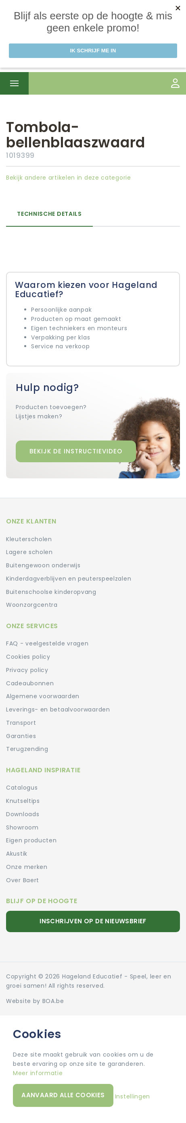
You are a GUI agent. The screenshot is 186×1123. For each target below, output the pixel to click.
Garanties (21, 736)
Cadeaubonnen (30, 683)
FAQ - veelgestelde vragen (47, 643)
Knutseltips (23, 801)
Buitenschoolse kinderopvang (51, 592)
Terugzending (27, 749)
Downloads (22, 814)
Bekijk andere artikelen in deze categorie (68, 178)
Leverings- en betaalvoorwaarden (58, 709)
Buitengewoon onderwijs (43, 565)
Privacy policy (27, 670)
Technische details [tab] (49, 214)
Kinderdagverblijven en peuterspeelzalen (68, 579)
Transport (21, 723)
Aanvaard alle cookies (62, 1095)
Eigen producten (31, 840)
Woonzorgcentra (32, 605)
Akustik (16, 854)
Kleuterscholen (29, 539)
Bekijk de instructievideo (75, 451)
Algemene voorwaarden (42, 696)
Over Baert (22, 880)
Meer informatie (38, 1073)
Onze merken (27, 867)
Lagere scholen (29, 552)
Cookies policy (28, 657)
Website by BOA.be (35, 1001)
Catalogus (22, 788)
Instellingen (132, 1096)
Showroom (22, 827)
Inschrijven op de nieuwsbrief (93, 921)
